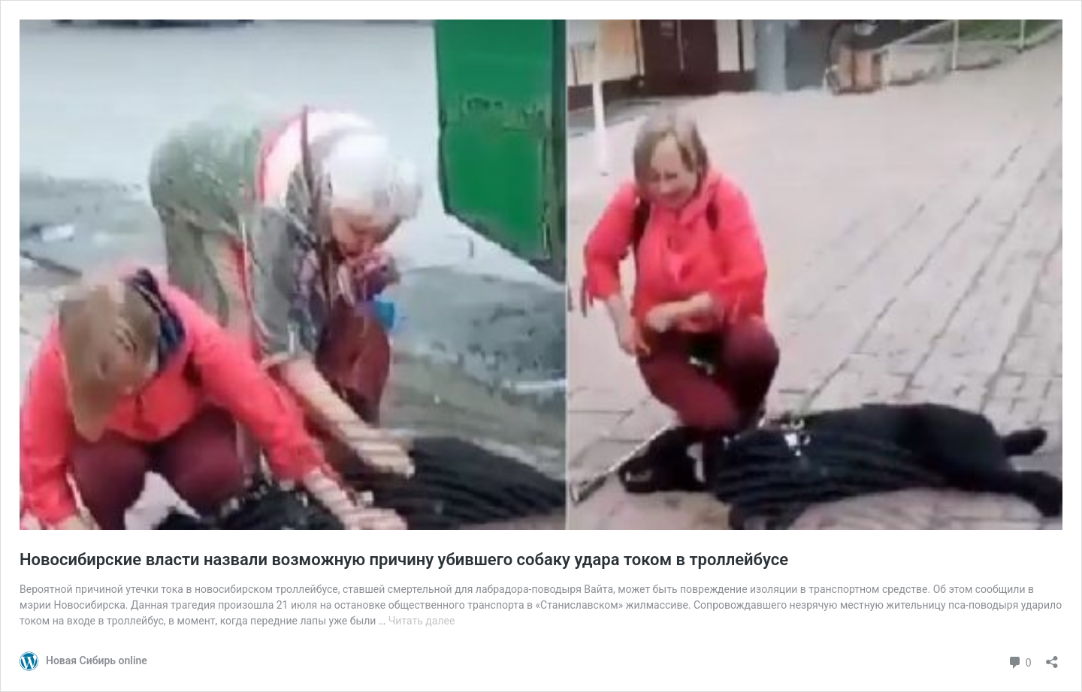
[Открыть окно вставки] (1051, 657)
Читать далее (421, 621)
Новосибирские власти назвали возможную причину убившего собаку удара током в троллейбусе (404, 559)
